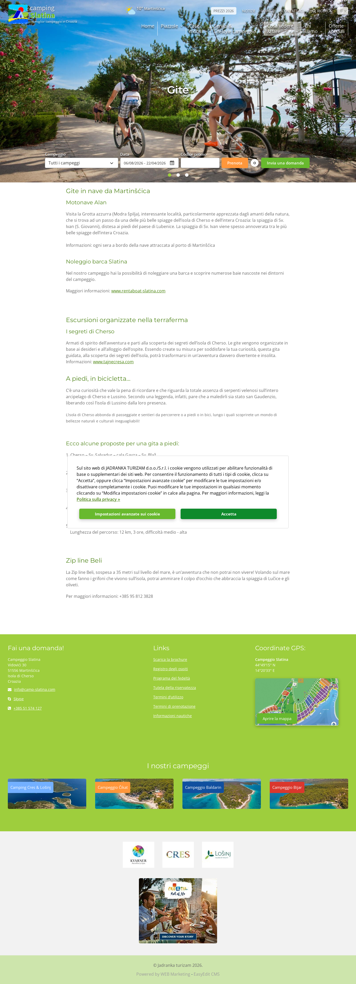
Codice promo (193, 154)
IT (341, 10)
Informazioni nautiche (172, 715)
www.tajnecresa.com (113, 362)
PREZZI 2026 (223, 10)
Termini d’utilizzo (168, 696)
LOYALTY (268, 10)
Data (124, 154)
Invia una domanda (285, 162)
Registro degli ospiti (170, 668)
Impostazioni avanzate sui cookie (127, 513)
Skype (16, 698)
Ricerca (322, 10)
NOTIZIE (249, 10)
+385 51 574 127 (25, 708)
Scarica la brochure (170, 659)
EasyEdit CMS (207, 974)
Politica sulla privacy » (98, 499)
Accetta (228, 513)
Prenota (234, 162)
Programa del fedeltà (171, 678)
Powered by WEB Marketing (163, 974)
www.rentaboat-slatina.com (138, 291)
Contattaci (292, 10)
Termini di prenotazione (174, 706)
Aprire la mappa (277, 718)
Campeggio (55, 154)
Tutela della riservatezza (174, 687)
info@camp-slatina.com (31, 689)
